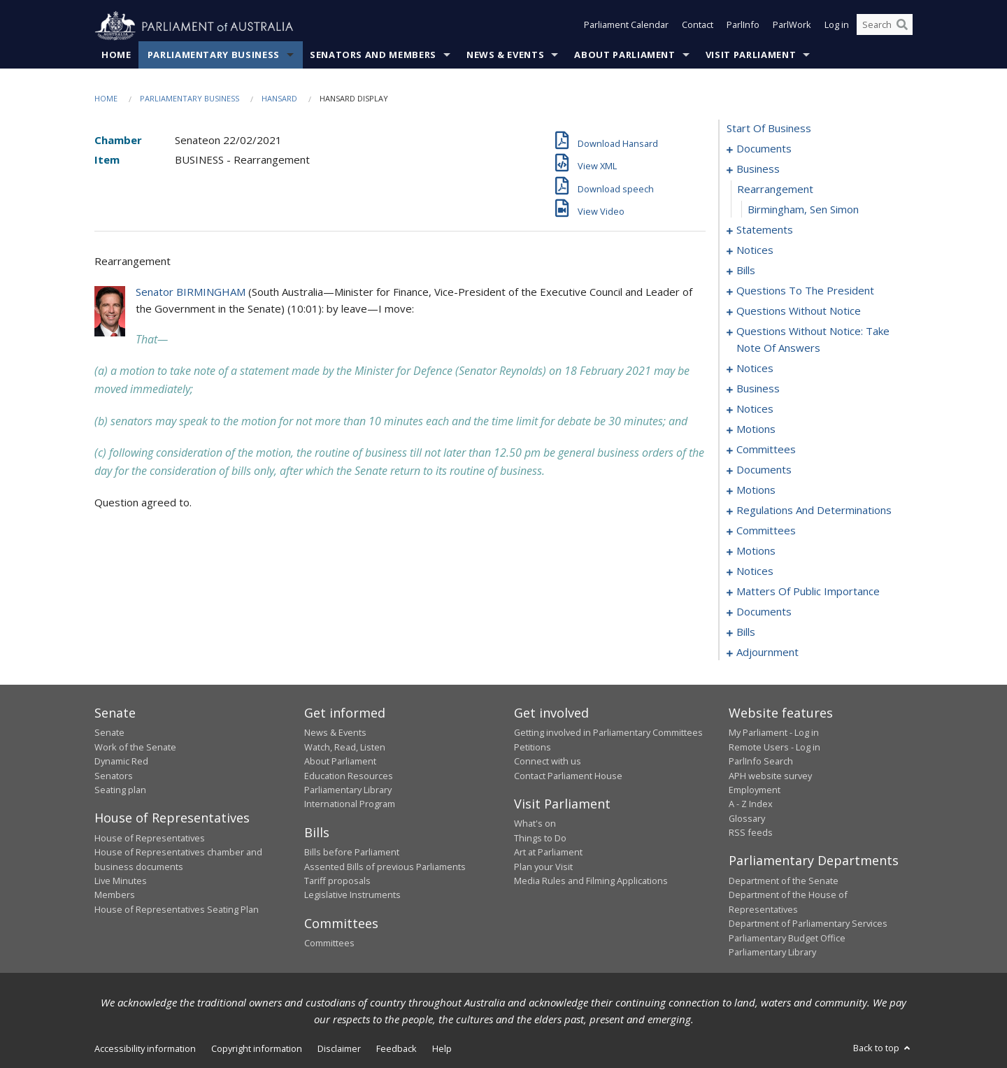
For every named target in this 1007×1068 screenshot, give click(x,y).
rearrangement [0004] (775, 190)
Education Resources (348, 775)
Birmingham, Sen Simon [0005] (803, 210)
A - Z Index (751, 804)
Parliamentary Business (214, 55)
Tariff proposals (337, 881)
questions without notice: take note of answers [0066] (813, 340)
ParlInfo (743, 26)
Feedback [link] (396, 1049)
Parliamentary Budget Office (787, 938)
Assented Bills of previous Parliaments (385, 866)
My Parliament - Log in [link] (774, 733)
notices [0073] (754, 369)
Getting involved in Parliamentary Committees (608, 733)
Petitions (532, 747)
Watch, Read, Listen (344, 747)
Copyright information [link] (256, 1049)
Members (114, 895)
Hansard (279, 99)
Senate (109, 733)
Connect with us (547, 761)
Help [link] (442, 1049)
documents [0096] (764, 470)
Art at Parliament (548, 852)
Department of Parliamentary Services (808, 924)
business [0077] (758, 389)
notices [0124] (754, 571)
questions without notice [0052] (798, 311)
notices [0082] (754, 409)
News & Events (505, 55)
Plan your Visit (543, 866)
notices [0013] (754, 250)
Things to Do (540, 838)
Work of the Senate (135, 747)
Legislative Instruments (352, 895)
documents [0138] (764, 612)
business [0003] (758, 169)
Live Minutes (120, 881)
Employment (754, 790)
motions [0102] (756, 490)
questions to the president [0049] (805, 291)
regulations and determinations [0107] (814, 511)
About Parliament (624, 55)
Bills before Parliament (351, 852)
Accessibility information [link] (145, 1049)
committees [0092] (766, 450)
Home (116, 55)
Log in (836, 26)
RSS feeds (751, 833)
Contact (697, 26)
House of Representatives (149, 838)
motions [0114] (756, 551)
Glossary (747, 818)
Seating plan (120, 790)
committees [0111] (766, 531)
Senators (113, 775)
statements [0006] (764, 230)
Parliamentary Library (348, 790)
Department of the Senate (783, 881)
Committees (329, 943)
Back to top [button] (883, 1048)
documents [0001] (764, 149)
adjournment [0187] (767, 653)
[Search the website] (885, 26)
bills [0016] (745, 271)
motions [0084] (756, 429)
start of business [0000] (769, 129)
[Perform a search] (902, 26)
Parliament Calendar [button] (626, 26)
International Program (349, 804)
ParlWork (792, 26)
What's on (535, 824)
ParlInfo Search (761, 761)
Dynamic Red (121, 761)
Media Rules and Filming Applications (591, 881)
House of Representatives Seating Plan (176, 909)
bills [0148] (745, 632)
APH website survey (770, 775)
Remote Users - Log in (774, 747)
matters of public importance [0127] (808, 592)
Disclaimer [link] (339, 1049)
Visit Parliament (751, 55)
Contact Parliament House (568, 775)
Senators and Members (373, 55)
